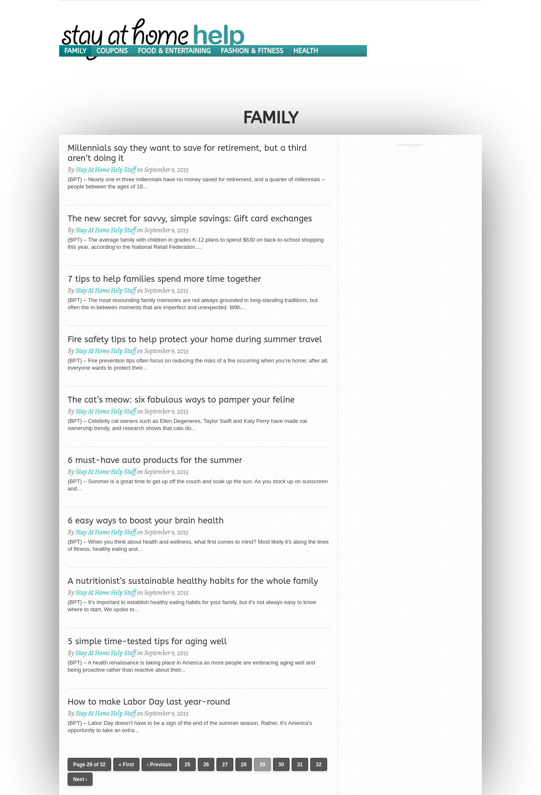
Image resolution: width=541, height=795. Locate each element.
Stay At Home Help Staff (106, 169)
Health (305, 51)
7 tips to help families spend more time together (164, 279)
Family (75, 51)
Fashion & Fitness (252, 51)
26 (206, 765)
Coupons (112, 51)
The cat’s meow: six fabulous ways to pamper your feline (181, 400)
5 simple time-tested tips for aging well (147, 641)
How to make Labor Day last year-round (149, 702)
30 (281, 765)
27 (224, 765)
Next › (80, 779)
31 (300, 765)
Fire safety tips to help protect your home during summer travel (195, 339)
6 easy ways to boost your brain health (146, 520)
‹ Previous (159, 765)
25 (187, 765)
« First (126, 765)
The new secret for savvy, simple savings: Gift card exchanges (190, 218)
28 (243, 765)
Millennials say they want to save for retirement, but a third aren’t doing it (187, 153)
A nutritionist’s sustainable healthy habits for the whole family (193, 581)
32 (318, 765)
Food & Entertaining (174, 51)
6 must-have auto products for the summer (155, 460)
